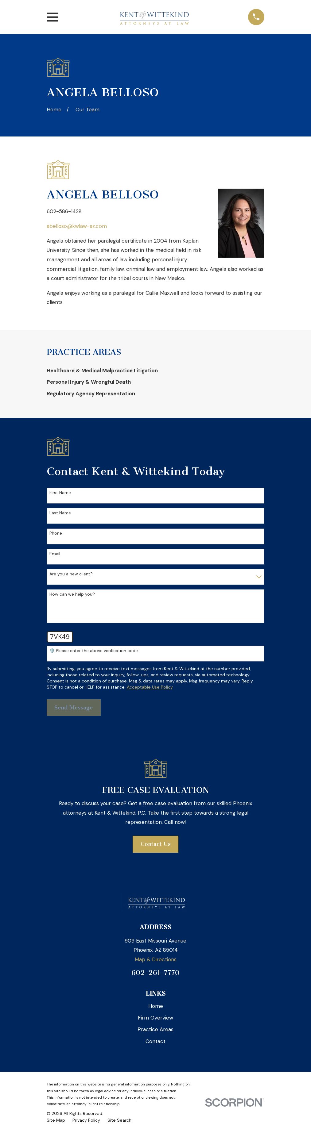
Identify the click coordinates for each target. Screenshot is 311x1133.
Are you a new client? (71, 574)
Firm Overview (155, 1017)
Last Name (60, 513)
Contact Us (156, 844)
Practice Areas (155, 1029)
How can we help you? (72, 594)
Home (155, 1006)
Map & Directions (156, 959)
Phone (55, 533)
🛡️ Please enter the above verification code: (94, 650)
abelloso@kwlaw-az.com (77, 226)
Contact (155, 1041)
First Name (60, 492)
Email (54, 553)
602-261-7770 (155, 973)
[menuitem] (155, 370)
